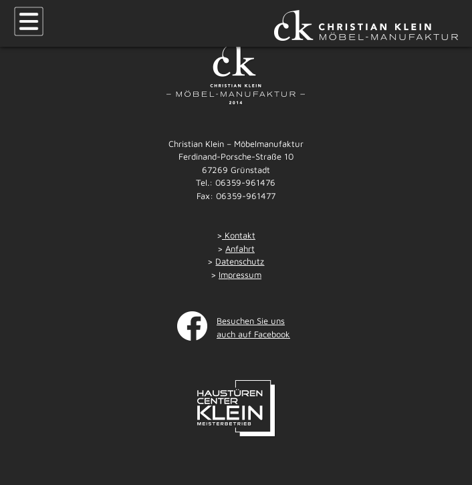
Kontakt (238, 235)
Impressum (240, 274)
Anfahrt (240, 248)
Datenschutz (239, 261)
